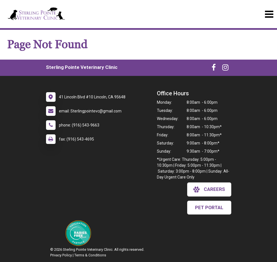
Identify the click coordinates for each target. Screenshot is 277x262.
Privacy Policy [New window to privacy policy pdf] (61, 255)
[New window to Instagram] (225, 68)
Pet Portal (209, 207)
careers (209, 189)
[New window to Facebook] (214, 68)
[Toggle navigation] (269, 14)
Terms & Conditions (90, 255)
